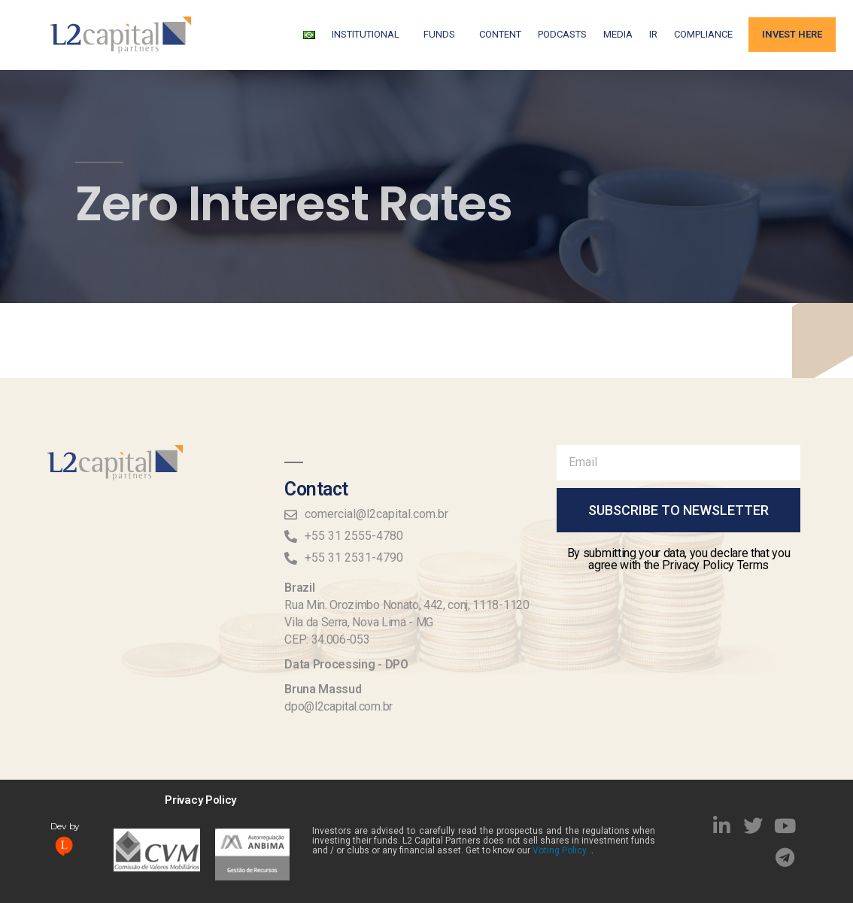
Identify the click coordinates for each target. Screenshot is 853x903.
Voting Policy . (562, 850)
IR (653, 34)
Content (500, 34)
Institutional (369, 34)
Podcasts (562, 34)
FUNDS (443, 34)
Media (618, 34)
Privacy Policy (200, 800)
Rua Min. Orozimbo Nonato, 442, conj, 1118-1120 (406, 605)
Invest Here (792, 34)
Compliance (703, 34)
